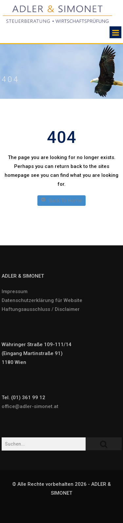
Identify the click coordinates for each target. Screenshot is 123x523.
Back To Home (61, 200)
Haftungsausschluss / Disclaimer (41, 309)
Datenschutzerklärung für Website (42, 300)
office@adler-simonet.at (30, 406)
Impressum (15, 291)
